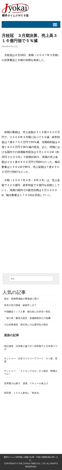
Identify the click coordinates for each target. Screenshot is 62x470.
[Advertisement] (31, 97)
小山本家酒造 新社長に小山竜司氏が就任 (26, 324)
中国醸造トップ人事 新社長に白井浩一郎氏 (27, 311)
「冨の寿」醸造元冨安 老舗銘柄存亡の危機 (28, 318)
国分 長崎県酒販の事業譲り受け (21, 298)
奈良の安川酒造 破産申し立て (20, 305)
